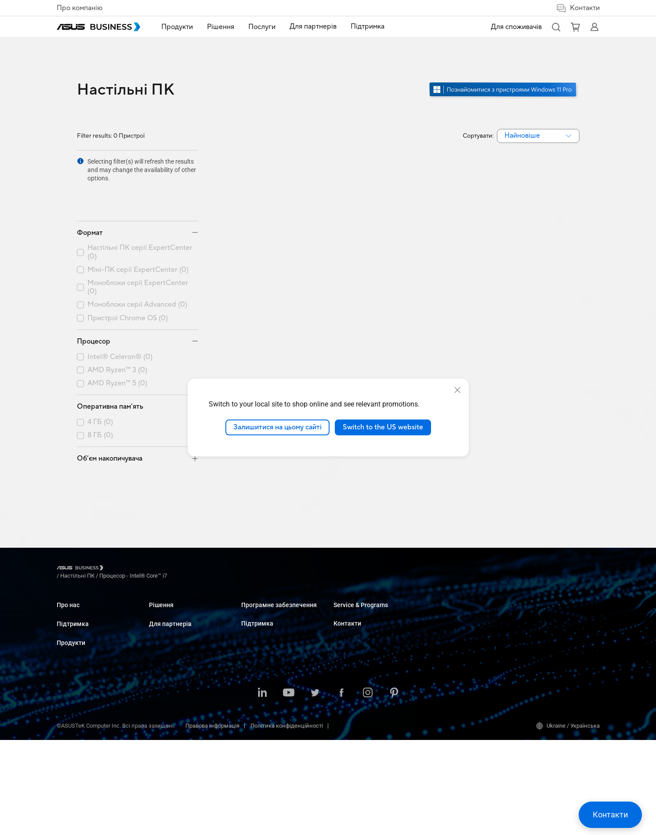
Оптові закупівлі (540, 582)
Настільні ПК (166, 595)
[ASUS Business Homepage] (98, 26)
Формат (90, 201)
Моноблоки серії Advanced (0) (137, 273)
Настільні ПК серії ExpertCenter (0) (139, 220)
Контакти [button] (578, 8)
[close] (457, 390)
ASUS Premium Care (451, 615)
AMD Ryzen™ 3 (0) (117, 339)
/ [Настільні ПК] (126, 538)
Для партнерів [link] (313, 26)
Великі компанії (262, 595)
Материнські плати (174, 634)
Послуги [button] (261, 26)
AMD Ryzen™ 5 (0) (117, 352)
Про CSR (68, 595)
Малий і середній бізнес (273, 582)
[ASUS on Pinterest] (394, 788)
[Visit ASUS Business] (82, 538)
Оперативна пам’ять (110, 375)
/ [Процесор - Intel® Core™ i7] (181, 538)
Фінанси (252, 703)
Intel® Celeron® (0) (119, 326)
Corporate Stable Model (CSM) (463, 628)
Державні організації (269, 716)
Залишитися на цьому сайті (277, 427)
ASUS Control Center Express (369, 627)
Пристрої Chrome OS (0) (127, 287)
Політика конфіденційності (286, 820)
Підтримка (73, 614)
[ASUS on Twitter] (315, 788)
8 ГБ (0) (100, 404)
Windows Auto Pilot (357, 640)
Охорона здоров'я (264, 642)
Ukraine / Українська (568, 820)
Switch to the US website (383, 427)
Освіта (249, 608)
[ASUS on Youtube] (289, 788)
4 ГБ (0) (100, 391)
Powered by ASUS (448, 641)
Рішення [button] (220, 26)
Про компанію (79, 8)
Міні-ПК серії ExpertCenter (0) (137, 238)
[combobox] (538, 136)
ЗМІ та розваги (261, 690)
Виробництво (259, 655)
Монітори (161, 608)
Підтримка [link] (367, 26)
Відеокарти (163, 648)
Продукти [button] (177, 26)
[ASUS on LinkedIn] (262, 788)
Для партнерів (354, 567)
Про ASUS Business (82, 582)
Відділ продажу (538, 595)
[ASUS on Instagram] (368, 788)
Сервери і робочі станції (180, 621)
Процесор (93, 310)
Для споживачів (516, 26)
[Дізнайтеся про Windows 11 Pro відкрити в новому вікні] (504, 97)
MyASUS (344, 601)
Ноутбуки (161, 582)
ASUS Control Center (358, 614)
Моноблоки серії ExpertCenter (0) (137, 256)
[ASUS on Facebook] (341, 788)
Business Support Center (456, 582)
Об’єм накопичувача (109, 427)
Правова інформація (212, 820)
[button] (556, 26)
